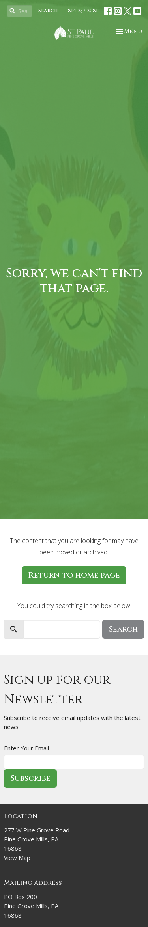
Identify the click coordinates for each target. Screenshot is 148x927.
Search (48, 10)
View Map (17, 858)
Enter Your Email (26, 748)
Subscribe (30, 778)
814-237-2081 (83, 10)
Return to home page (74, 575)
